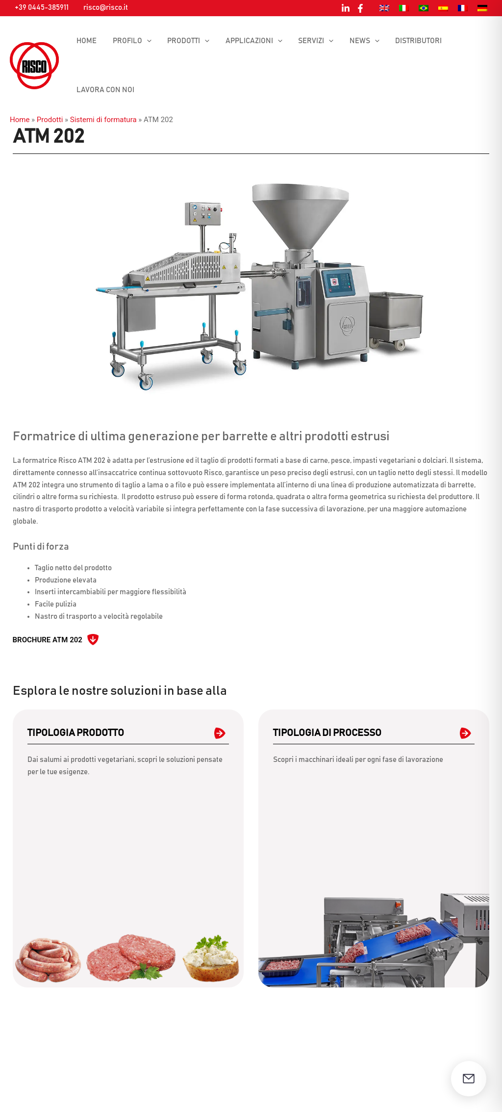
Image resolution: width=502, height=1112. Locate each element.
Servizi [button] (310, 41)
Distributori (410, 41)
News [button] (358, 41)
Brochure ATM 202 (47, 639)
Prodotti (50, 119)
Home (86, 41)
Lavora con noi (105, 90)
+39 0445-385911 (42, 7)
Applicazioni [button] (249, 41)
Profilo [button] (130, 41)
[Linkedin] (345, 8)
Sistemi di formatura (103, 119)
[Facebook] (360, 8)
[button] (145, 41)
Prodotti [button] (185, 41)
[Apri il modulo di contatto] (468, 1078)
